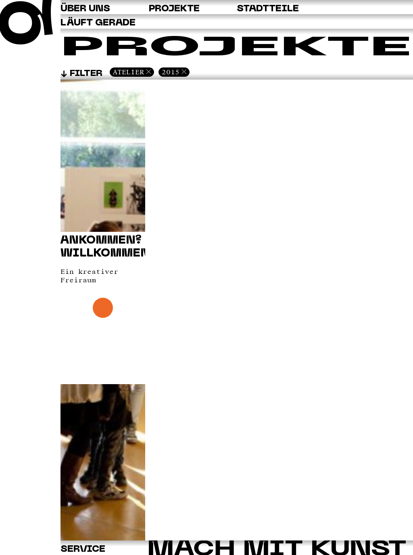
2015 (170, 71)
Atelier (128, 71)
